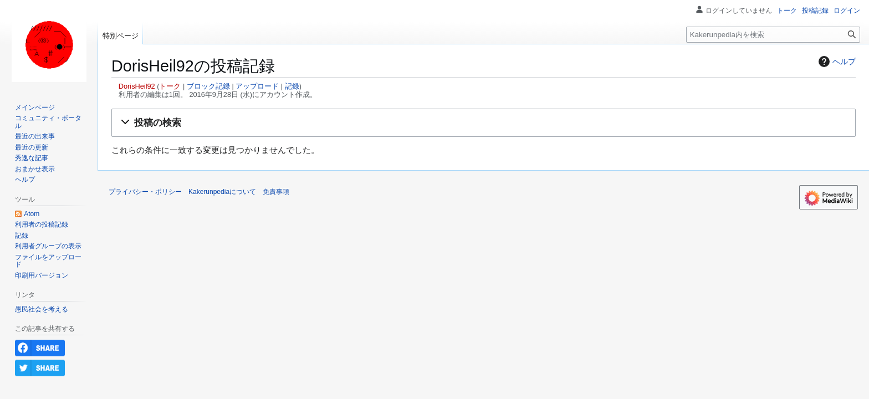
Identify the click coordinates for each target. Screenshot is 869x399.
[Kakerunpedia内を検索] (773, 35)
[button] (483, 122)
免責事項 (276, 192)
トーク (170, 86)
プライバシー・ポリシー (145, 192)
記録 (292, 86)
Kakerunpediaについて (222, 192)
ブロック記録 (208, 86)
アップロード (257, 86)
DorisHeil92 (137, 86)
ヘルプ (836, 61)
